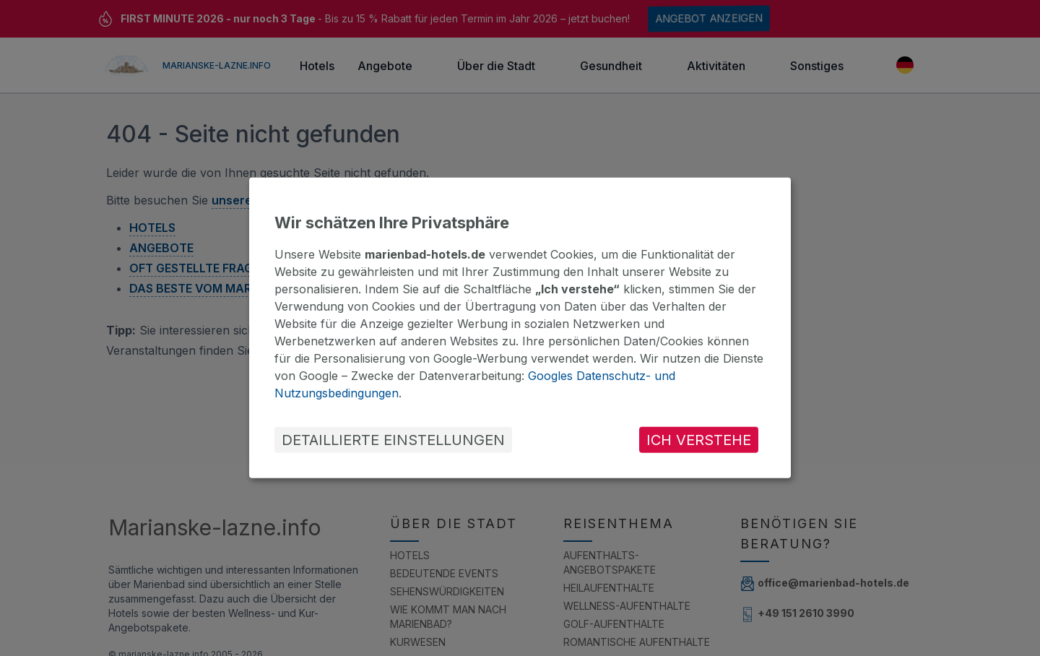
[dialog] (520, 328)
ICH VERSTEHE (698, 440)
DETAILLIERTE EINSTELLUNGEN (393, 440)
